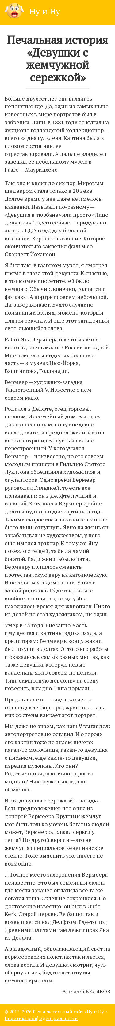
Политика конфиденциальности (41, 1018)
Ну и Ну (32, 11)
